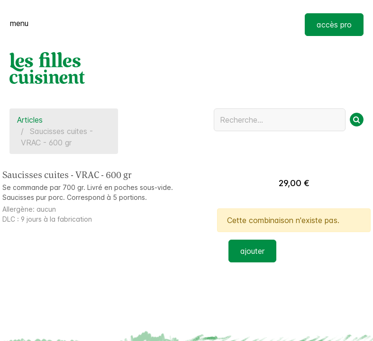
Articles (30, 120)
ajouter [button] (252, 251)
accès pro (334, 24)
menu (19, 23)
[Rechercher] (357, 119)
